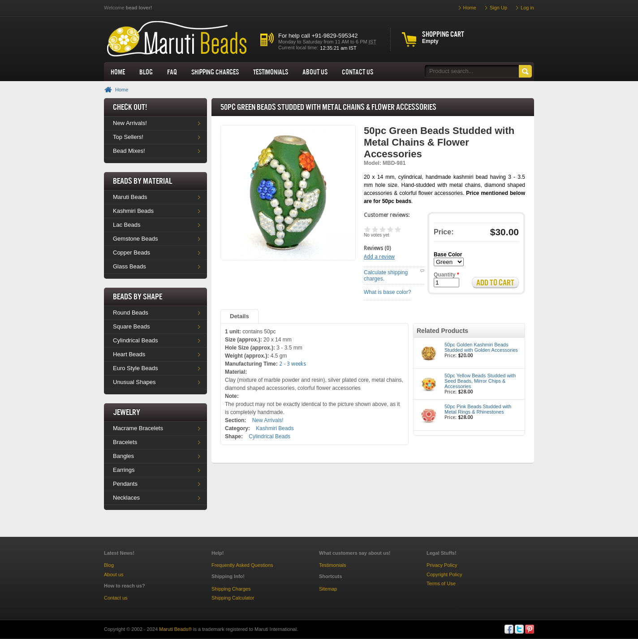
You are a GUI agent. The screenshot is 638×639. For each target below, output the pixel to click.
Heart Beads (129, 354)
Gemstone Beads (135, 238)
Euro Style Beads (135, 368)
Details (239, 316)
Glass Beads (129, 266)
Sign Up (498, 7)
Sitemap (328, 589)
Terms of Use (441, 583)
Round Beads (130, 312)
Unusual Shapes (134, 382)
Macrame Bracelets (138, 428)
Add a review (379, 257)
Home (118, 72)
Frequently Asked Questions (242, 565)
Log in (527, 7)
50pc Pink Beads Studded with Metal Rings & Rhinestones (477, 409)
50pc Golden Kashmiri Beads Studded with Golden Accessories (481, 347)
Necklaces (126, 497)
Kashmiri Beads (133, 210)
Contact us (116, 597)
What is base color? (387, 292)
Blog (146, 72)
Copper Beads (131, 252)
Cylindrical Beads (135, 340)
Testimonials (270, 72)
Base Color (448, 254)
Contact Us (357, 72)
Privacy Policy (442, 565)
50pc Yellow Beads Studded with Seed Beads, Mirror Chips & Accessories (480, 381)
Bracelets (125, 442)
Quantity (446, 275)
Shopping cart (443, 34)
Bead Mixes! (129, 150)
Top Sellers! (128, 137)
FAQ (172, 72)
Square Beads (131, 326)
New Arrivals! (130, 123)
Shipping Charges (215, 72)
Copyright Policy (444, 574)
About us (315, 72)
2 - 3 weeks (292, 364)
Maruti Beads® (175, 629)
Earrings (123, 469)
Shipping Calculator (232, 597)
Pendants (125, 483)
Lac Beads (126, 224)
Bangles (123, 456)
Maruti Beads (130, 197)
